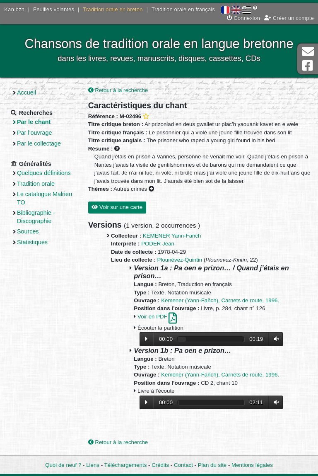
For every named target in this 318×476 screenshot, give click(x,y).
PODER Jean (157, 243)
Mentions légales (252, 465)
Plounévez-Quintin (179, 260)
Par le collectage (39, 143)
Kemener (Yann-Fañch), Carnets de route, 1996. (220, 300)
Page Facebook (307, 66)
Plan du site (212, 465)
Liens (92, 465)
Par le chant (34, 122)
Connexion (243, 18)
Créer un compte (289, 18)
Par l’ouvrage (34, 132)
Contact (183, 465)
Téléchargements (125, 465)
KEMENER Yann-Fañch (172, 236)
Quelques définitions (44, 173)
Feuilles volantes (53, 9)
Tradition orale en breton (112, 9)
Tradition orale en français (183, 9)
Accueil (26, 92)
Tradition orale (36, 183)
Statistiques (32, 242)
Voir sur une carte (117, 207)
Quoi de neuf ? (63, 465)
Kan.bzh (14, 9)
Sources (28, 231)
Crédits (160, 465)
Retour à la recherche (118, 90)
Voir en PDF (157, 316)
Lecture (146, 338)
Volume (274, 339)
